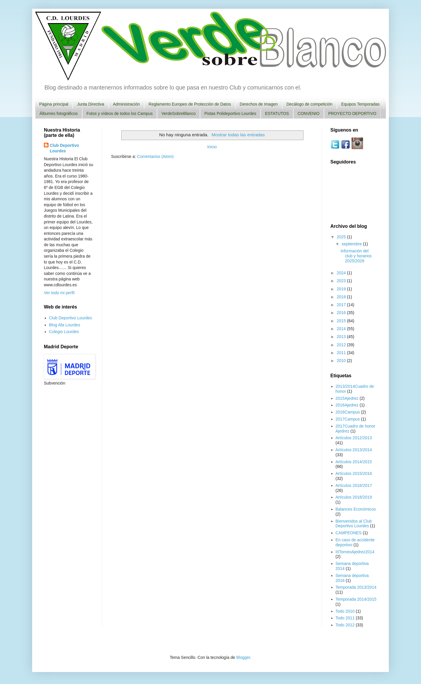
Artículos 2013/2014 (354, 449)
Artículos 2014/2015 (354, 461)
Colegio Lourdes (64, 331)
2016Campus (348, 412)
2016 (342, 312)
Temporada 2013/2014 (356, 587)
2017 (342, 304)
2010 (342, 360)
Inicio (212, 146)
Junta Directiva (90, 104)
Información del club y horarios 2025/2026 (356, 256)
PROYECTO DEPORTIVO (352, 113)
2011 (342, 352)
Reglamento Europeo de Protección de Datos (190, 104)
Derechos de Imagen (259, 104)
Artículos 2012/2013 (354, 437)
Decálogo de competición (309, 104)
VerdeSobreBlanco (178, 113)
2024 (342, 273)
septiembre (352, 244)
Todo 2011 (345, 618)
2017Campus (348, 419)
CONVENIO (309, 113)
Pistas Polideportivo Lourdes (230, 113)
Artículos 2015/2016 (354, 473)
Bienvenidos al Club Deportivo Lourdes (354, 523)
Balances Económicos (356, 509)
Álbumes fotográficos (58, 113)
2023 (342, 280)
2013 (342, 336)
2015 (342, 320)
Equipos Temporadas (360, 104)
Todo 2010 (345, 611)
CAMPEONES (349, 532)
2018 (342, 296)
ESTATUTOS (277, 113)
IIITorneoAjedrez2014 (355, 551)
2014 (342, 328)
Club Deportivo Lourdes (64, 148)
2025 (342, 237)
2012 (342, 344)
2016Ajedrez (347, 405)
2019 (342, 289)
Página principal (53, 104)
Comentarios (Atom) (155, 156)
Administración (126, 104)
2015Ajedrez (347, 398)
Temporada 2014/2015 (356, 599)
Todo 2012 (345, 625)
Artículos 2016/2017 (354, 485)
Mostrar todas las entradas (238, 134)
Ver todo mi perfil (59, 292)
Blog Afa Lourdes (64, 325)
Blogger (243, 657)
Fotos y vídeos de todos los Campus (120, 113)
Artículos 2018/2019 (354, 497)
